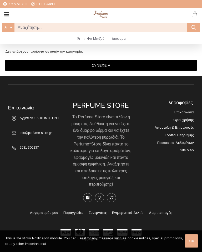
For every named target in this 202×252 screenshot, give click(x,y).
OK (191, 241)
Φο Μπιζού (95, 39)
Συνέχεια (101, 65)
